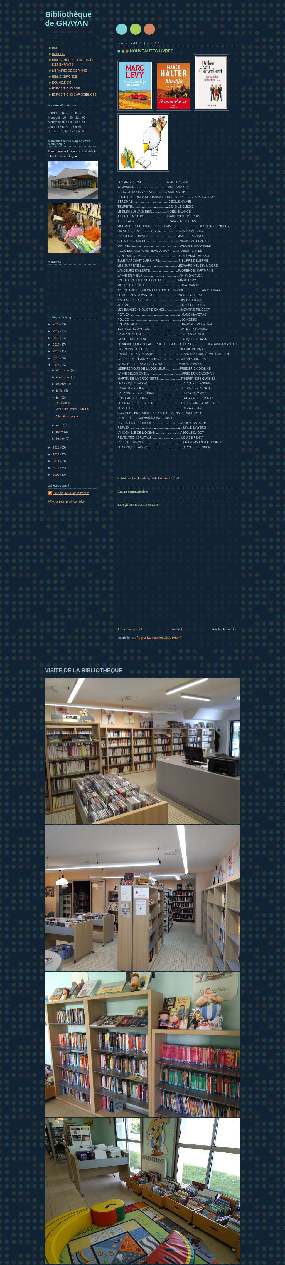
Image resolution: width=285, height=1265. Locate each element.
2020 (56, 324)
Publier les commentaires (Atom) (159, 637)
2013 (56, 447)
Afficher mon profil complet (66, 501)
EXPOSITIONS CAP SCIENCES (74, 94)
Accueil (177, 629)
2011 (56, 461)
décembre (63, 370)
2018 (56, 338)
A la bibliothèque (67, 416)
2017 (56, 344)
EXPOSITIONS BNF (66, 88)
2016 (56, 351)
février (61, 438)
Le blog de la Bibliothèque (71, 493)
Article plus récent (129, 629)
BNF (55, 47)
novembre (63, 377)
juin (59, 397)
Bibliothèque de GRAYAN (68, 19)
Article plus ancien (224, 629)
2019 (56, 331)
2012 (56, 454)
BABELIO (58, 54)
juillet (60, 390)
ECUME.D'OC (62, 82)
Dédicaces (63, 402)
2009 (56, 474)
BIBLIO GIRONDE (64, 76)
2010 (56, 467)
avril (59, 425)
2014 (56, 365)
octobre (61, 383)
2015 (56, 358)
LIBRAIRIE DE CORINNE (69, 70)
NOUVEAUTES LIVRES (72, 409)
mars (60, 432)
